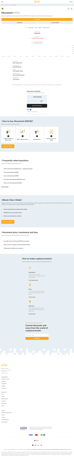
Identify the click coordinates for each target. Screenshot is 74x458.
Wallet (39, 27)
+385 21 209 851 (4, 373)
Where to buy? (46, 27)
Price (26, 27)
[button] (37, 169)
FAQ (36, 27)
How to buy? (31, 27)
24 (33, 42)
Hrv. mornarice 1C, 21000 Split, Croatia (6, 371)
